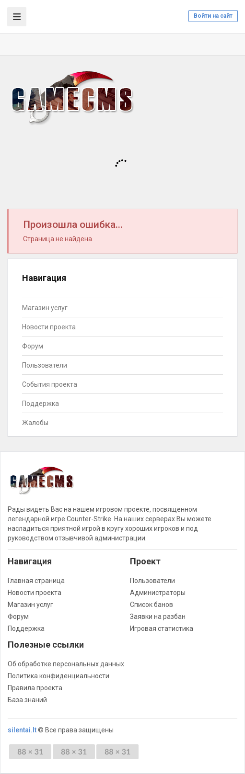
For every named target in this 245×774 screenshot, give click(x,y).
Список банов (151, 604)
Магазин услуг (45, 308)
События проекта (49, 384)
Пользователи (44, 365)
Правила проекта (35, 688)
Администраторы (158, 592)
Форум (32, 346)
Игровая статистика (161, 628)
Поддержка (40, 403)
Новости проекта (49, 327)
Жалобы (35, 422)
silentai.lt (22, 730)
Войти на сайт (213, 15)
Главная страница (36, 580)
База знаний (27, 700)
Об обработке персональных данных (66, 664)
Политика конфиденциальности (58, 676)
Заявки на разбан (158, 616)
